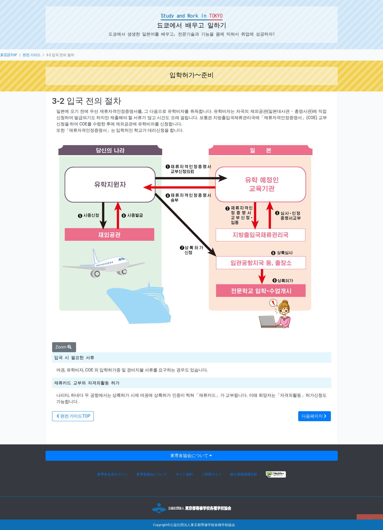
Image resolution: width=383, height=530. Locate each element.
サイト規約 (184, 474)
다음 (314, 416)
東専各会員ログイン (112, 474)
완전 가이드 (32, 55)
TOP (73, 416)
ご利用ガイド (211, 474)
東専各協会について (191, 455)
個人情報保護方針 (243, 474)
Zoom (64, 347)
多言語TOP (8, 55)
